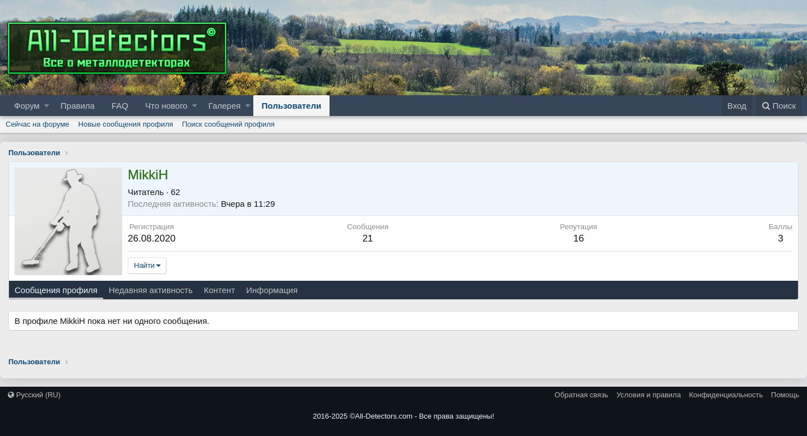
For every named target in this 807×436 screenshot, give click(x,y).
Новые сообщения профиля (125, 124)
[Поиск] (778, 105)
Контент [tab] (219, 290)
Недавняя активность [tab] (151, 290)
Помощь (785, 395)
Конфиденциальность (726, 395)
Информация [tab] (272, 290)
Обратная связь (582, 395)
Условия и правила (648, 395)
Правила (78, 105)
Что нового (166, 105)
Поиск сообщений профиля (228, 124)
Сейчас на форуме (37, 124)
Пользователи (291, 105)
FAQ (120, 105)
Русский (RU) (34, 395)
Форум (27, 105)
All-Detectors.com (384, 416)
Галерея (224, 105)
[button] (46, 105)
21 (368, 238)
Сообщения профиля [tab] (56, 290)
